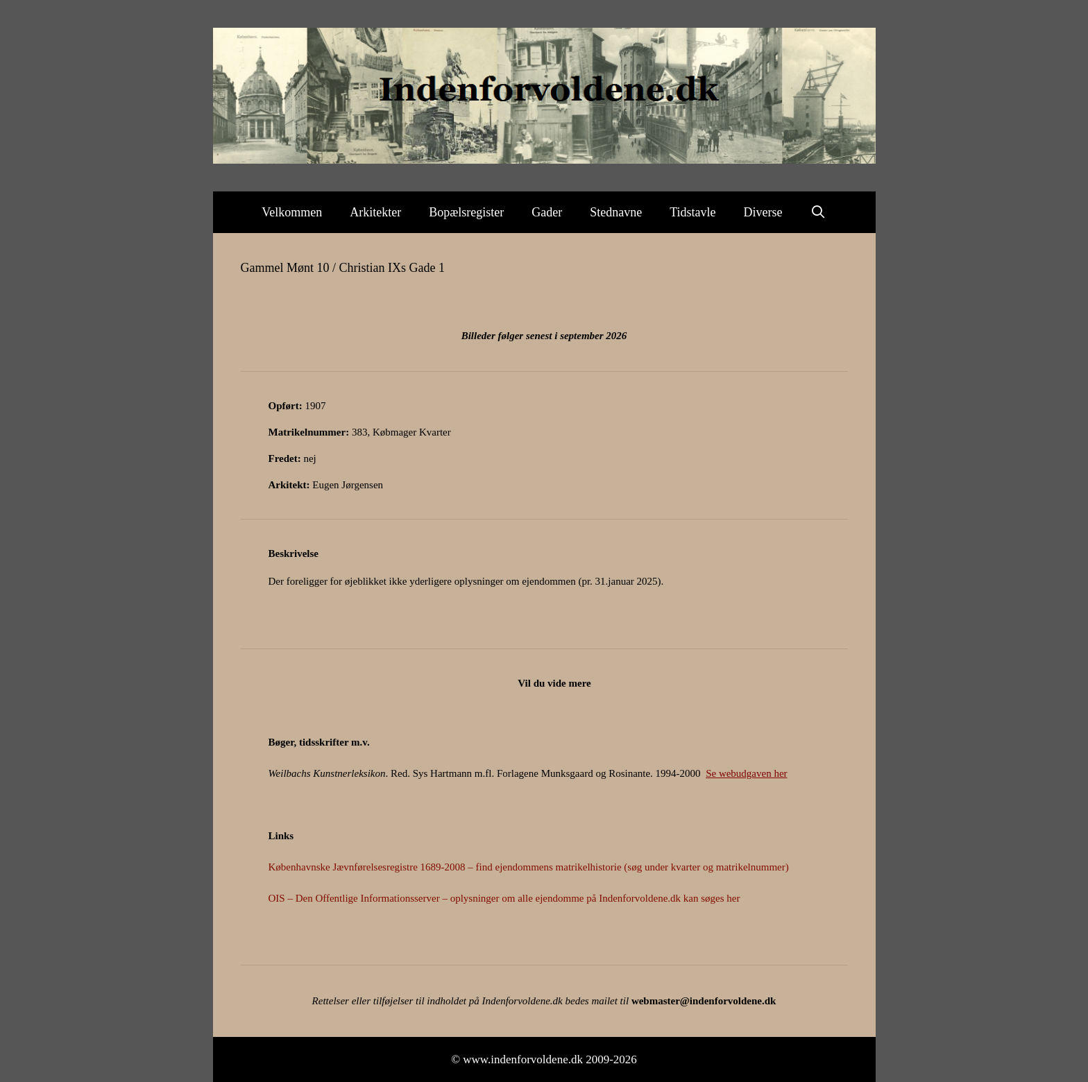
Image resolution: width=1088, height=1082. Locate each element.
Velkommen (292, 212)
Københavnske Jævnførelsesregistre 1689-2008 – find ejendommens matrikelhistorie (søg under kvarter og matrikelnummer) (529, 867)
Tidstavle (692, 212)
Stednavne (616, 212)
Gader (547, 212)
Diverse (763, 212)
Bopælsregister (466, 212)
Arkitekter (375, 212)
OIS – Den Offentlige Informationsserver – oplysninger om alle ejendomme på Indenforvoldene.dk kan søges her (504, 898)
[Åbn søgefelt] (818, 212)
